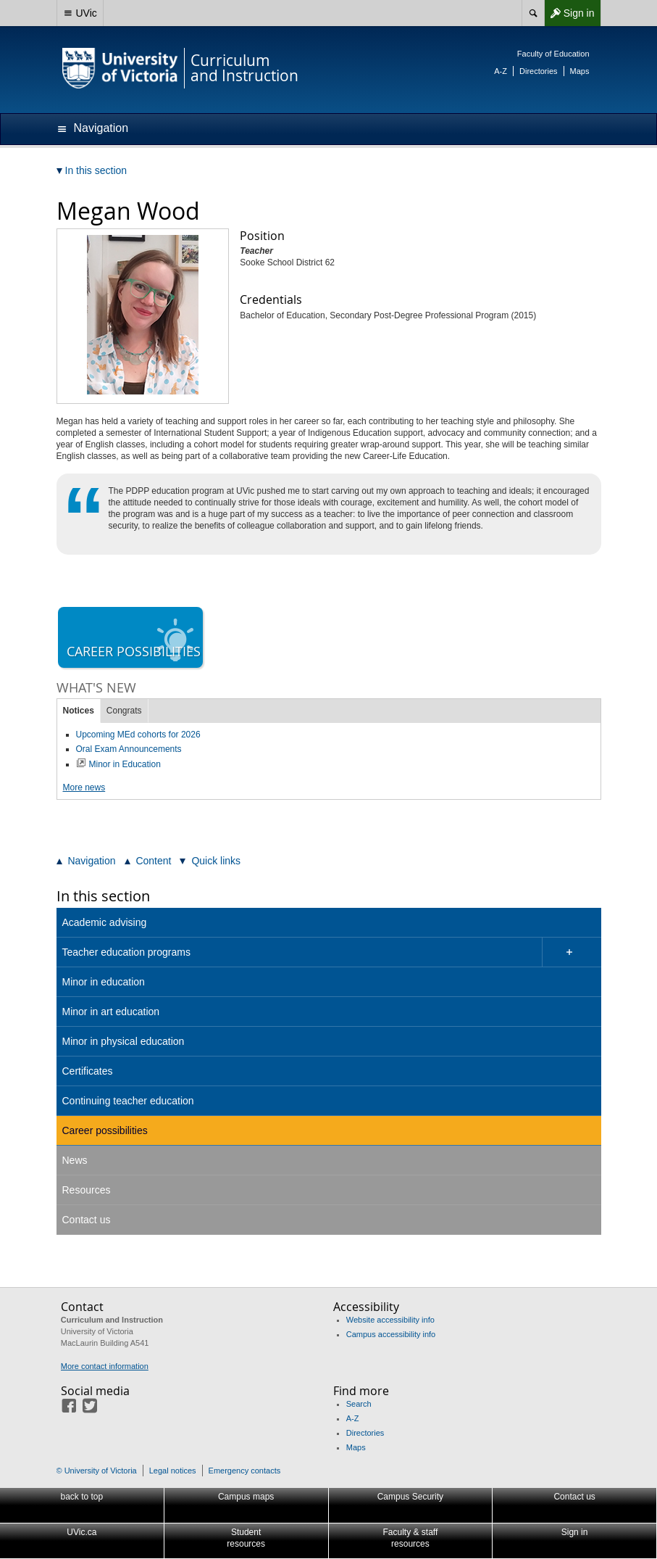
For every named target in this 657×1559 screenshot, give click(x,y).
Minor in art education (111, 1011)
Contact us (86, 1219)
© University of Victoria (97, 1470)
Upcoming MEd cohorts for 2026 (138, 734)
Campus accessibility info (391, 1334)
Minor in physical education (123, 1041)
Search (359, 1403)
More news (84, 787)
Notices (78, 711)
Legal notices (172, 1470)
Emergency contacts (245, 1470)
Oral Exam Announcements (129, 749)
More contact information (104, 1366)
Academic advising (104, 922)
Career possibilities (105, 1130)
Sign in (569, 13)
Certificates (87, 1071)
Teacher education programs (126, 952)
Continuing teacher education (128, 1101)
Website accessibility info (390, 1319)
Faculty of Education (553, 53)
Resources (86, 1190)
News (75, 1160)
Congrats (124, 711)
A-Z (500, 71)
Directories (538, 71)
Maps (580, 71)
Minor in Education (125, 764)
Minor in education (103, 982)
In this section (103, 896)
